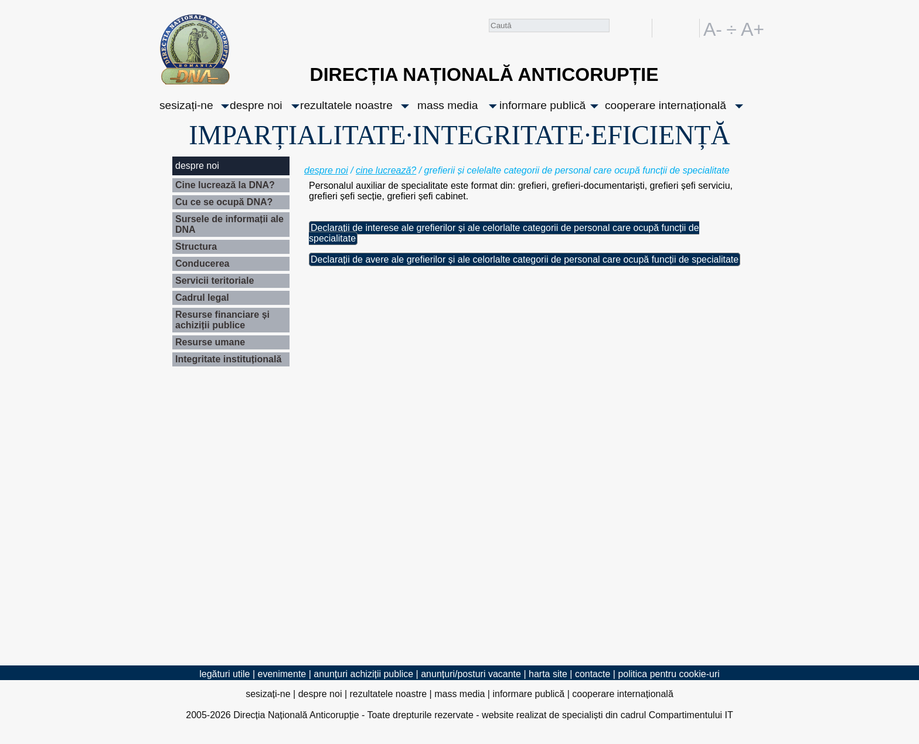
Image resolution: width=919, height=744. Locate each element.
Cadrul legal (202, 298)
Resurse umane (210, 342)
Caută (619, 30)
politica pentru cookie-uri (668, 674)
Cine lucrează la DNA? (225, 185)
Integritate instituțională (228, 359)
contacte (592, 674)
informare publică (542, 105)
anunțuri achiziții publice (363, 674)
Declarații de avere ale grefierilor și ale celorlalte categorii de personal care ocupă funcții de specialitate (524, 259)
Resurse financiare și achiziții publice (222, 320)
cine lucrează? (386, 170)
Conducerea (202, 264)
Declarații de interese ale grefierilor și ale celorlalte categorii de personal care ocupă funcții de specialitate (504, 233)
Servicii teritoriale (214, 281)
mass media (447, 105)
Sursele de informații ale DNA (229, 224)
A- (712, 28)
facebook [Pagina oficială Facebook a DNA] (640, 28)
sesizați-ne (186, 105)
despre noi (256, 105)
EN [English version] (688, 28)
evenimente (282, 674)
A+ (750, 28)
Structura (196, 247)
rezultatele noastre (346, 105)
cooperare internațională (665, 105)
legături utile (224, 674)
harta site (548, 674)
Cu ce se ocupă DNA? (224, 202)
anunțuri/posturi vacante (471, 674)
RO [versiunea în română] (667, 28)
